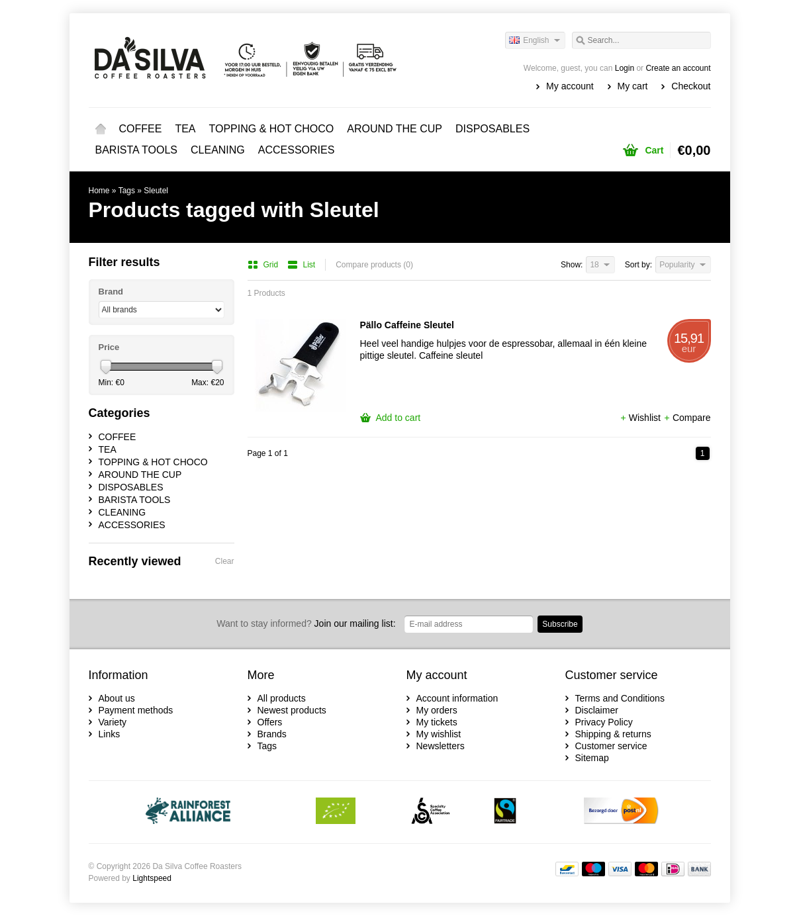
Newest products (292, 710)
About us (117, 698)
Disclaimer (596, 710)
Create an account (677, 68)
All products (282, 698)
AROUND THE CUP (394, 128)
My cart (633, 86)
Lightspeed (151, 878)
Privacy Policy (604, 722)
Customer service (611, 746)
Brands (272, 734)
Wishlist (641, 417)
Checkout (690, 86)
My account (570, 86)
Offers (270, 722)
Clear (224, 561)
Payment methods (136, 710)
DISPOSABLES (492, 128)
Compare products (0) (374, 264)
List (301, 264)
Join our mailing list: (305, 623)
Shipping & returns (613, 734)
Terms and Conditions (620, 698)
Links (109, 734)
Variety (113, 722)
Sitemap (592, 758)
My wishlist (438, 734)
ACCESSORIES (296, 150)
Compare (687, 417)
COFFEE (140, 128)
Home (101, 129)
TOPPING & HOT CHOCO (271, 128)
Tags (126, 190)
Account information (457, 698)
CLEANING (218, 150)
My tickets (436, 722)
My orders (436, 710)
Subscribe (559, 624)
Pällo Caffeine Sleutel (407, 325)
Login (624, 68)
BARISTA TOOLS (136, 150)
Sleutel (156, 190)
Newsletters (440, 746)
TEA (185, 128)
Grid (264, 264)
